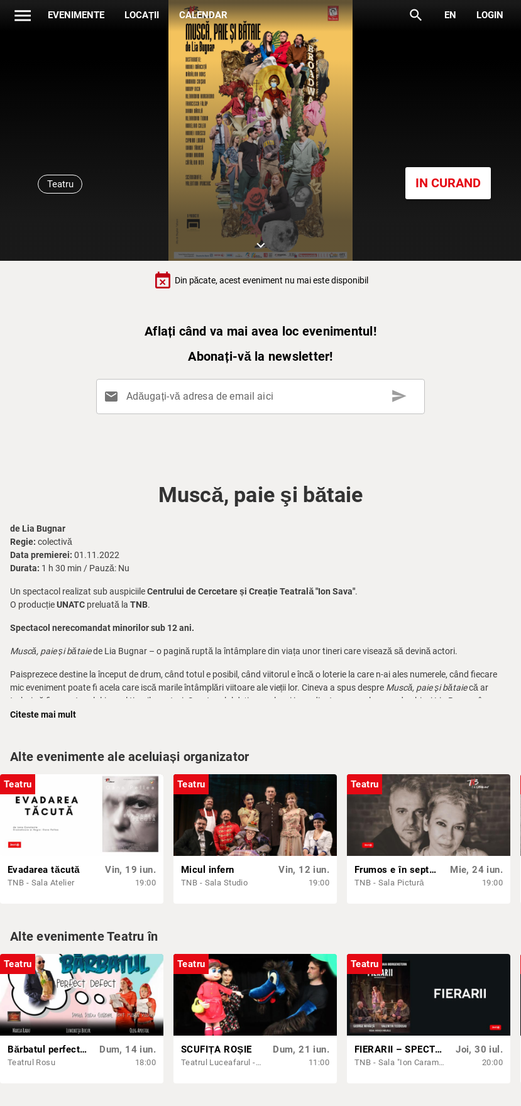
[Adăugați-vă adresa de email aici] (263, 396)
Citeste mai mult (43, 714)
